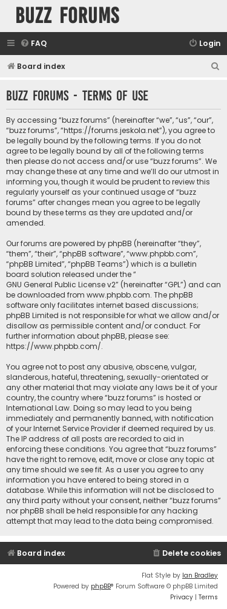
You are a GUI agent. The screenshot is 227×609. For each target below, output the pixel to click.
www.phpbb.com (118, 295)
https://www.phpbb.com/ (53, 346)
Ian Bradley (200, 575)
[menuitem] (33, 44)
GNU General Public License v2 (61, 284)
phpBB (101, 586)
